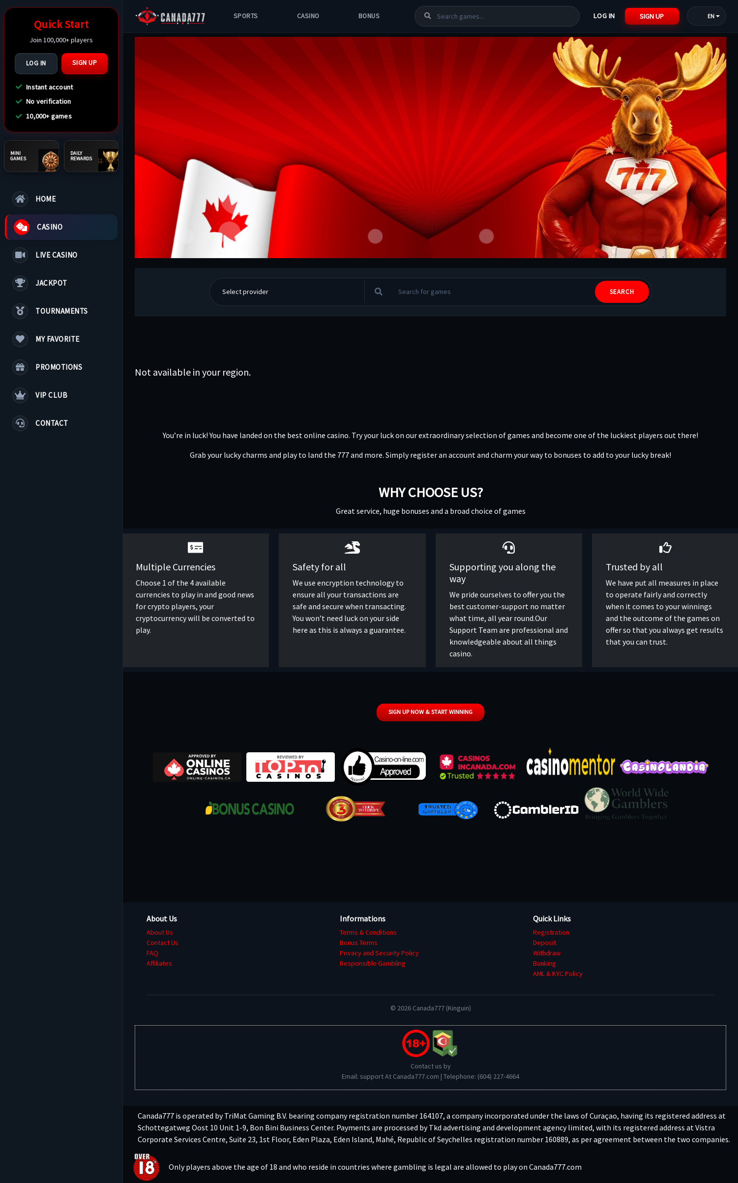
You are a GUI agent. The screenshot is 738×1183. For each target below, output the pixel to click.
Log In (36, 63)
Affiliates (159, 963)
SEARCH (622, 292)
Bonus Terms (359, 942)
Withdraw (547, 952)
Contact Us (162, 942)
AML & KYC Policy (558, 973)
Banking (544, 963)
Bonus (369, 16)
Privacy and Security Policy (379, 952)
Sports (246, 16)
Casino (308, 16)
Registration (551, 932)
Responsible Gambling (373, 963)
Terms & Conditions (368, 932)
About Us (160, 932)
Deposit (544, 942)
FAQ (152, 952)
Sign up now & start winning (430, 711)
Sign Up (84, 63)
